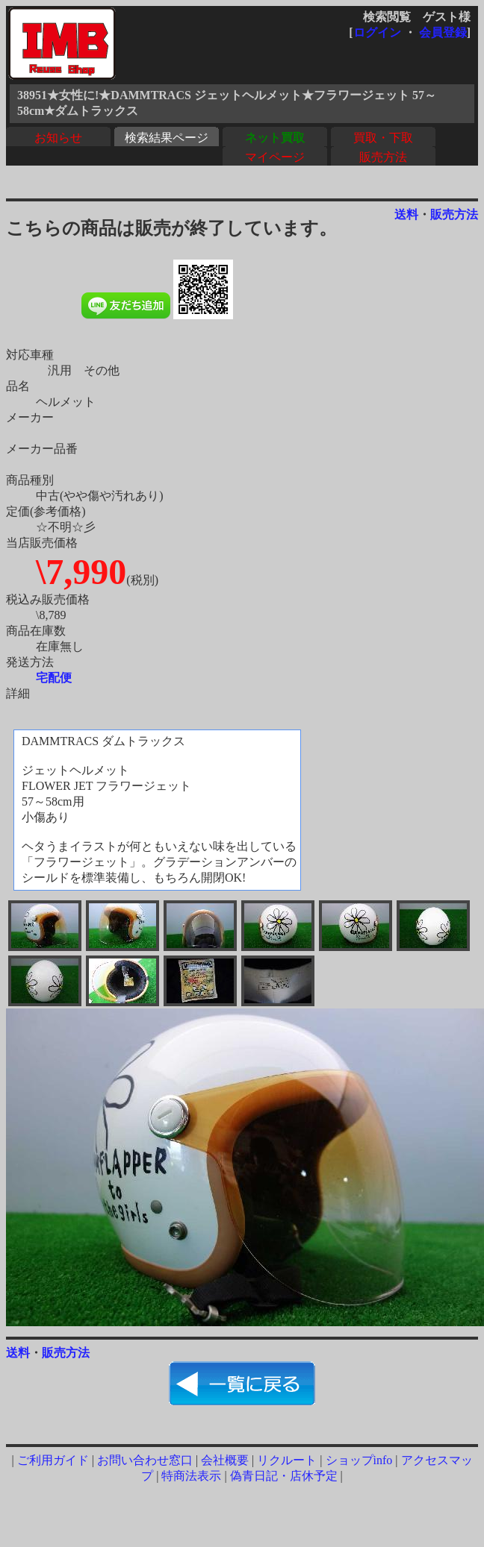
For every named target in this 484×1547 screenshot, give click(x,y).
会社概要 (225, 1460)
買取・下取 (383, 137)
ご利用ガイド (53, 1460)
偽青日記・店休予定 (284, 1475)
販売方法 (383, 157)
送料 (406, 214)
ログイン (377, 32)
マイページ (275, 157)
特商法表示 (191, 1475)
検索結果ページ (166, 137)
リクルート (287, 1460)
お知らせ (58, 137)
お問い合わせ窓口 (145, 1460)
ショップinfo (359, 1460)
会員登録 (443, 32)
